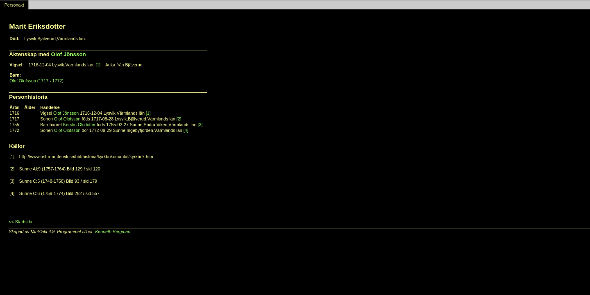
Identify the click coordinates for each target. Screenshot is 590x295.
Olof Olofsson (67, 118)
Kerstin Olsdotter (79, 124)
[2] (179, 118)
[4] (186, 130)
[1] (97, 64)
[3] (199, 124)
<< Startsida (20, 221)
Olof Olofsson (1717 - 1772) (36, 80)
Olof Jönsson (68, 54)
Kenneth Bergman (112, 231)
